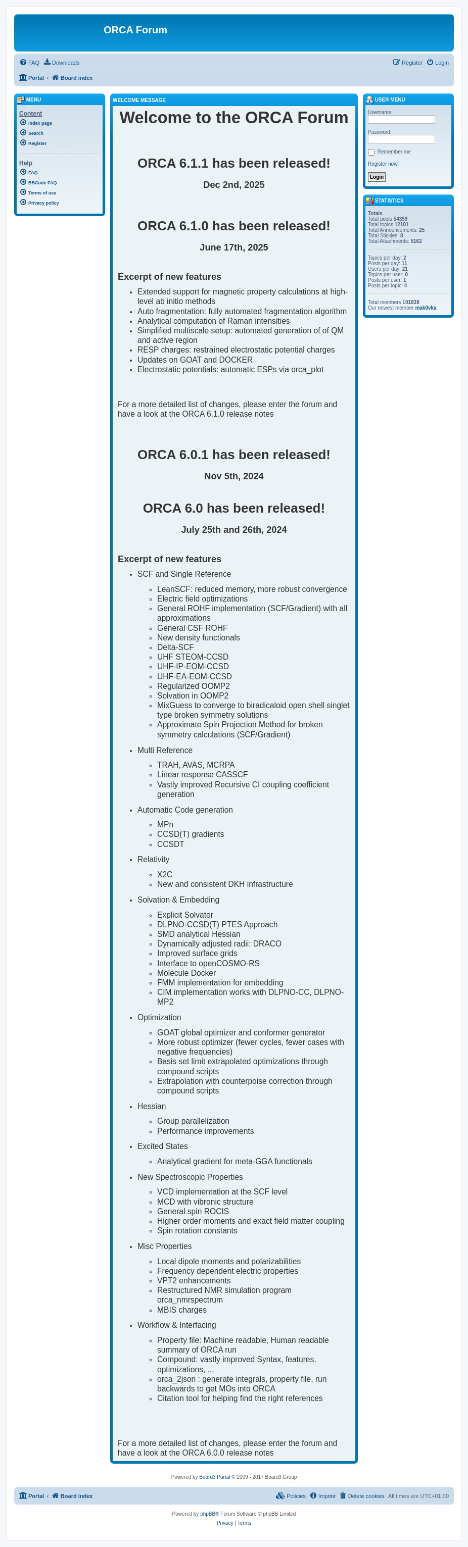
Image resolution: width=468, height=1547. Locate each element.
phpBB (207, 1514)
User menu (385, 100)
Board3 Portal (214, 1477)
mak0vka (425, 308)
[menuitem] (29, 63)
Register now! (383, 164)
